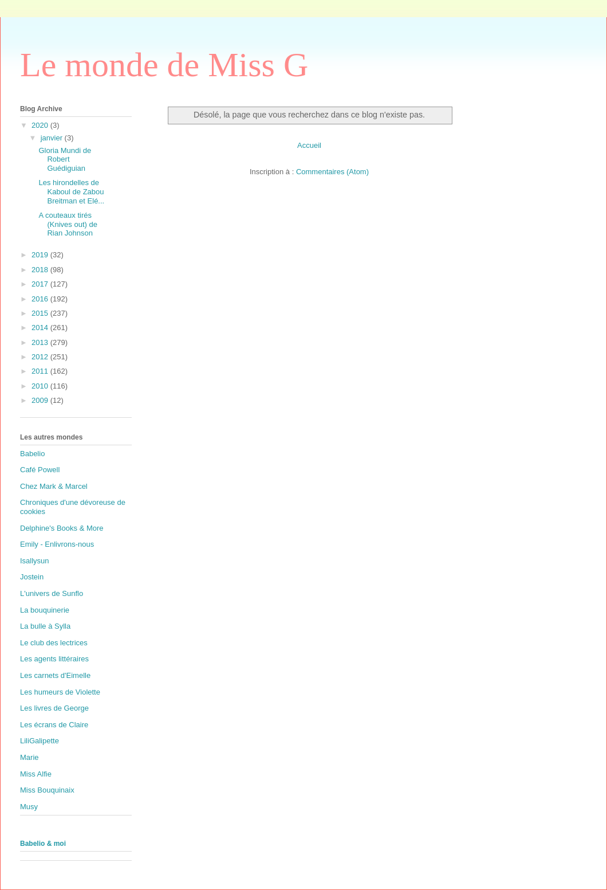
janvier (53, 138)
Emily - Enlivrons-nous (57, 544)
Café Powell (40, 469)
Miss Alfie (36, 774)
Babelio (32, 453)
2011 (40, 371)
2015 (40, 313)
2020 (40, 125)
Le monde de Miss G (164, 65)
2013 (40, 342)
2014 (40, 327)
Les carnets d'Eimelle (55, 675)
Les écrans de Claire (54, 724)
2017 (40, 284)
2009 (40, 400)
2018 (40, 269)
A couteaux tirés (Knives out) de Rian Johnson (67, 224)
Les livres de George (54, 708)
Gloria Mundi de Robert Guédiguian (64, 159)
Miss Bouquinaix (47, 790)
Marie (29, 757)
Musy (29, 806)
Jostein (32, 577)
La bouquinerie (44, 610)
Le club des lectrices (54, 642)
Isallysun (34, 560)
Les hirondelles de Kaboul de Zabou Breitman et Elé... (71, 191)
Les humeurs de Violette (60, 692)
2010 (40, 386)
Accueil (309, 145)
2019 (40, 254)
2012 (40, 356)
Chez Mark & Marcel (54, 486)
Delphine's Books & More (62, 528)
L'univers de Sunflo (51, 593)
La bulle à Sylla (45, 626)
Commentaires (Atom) (332, 171)
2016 (40, 299)
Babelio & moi (43, 844)
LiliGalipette (39, 740)
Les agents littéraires (54, 658)
